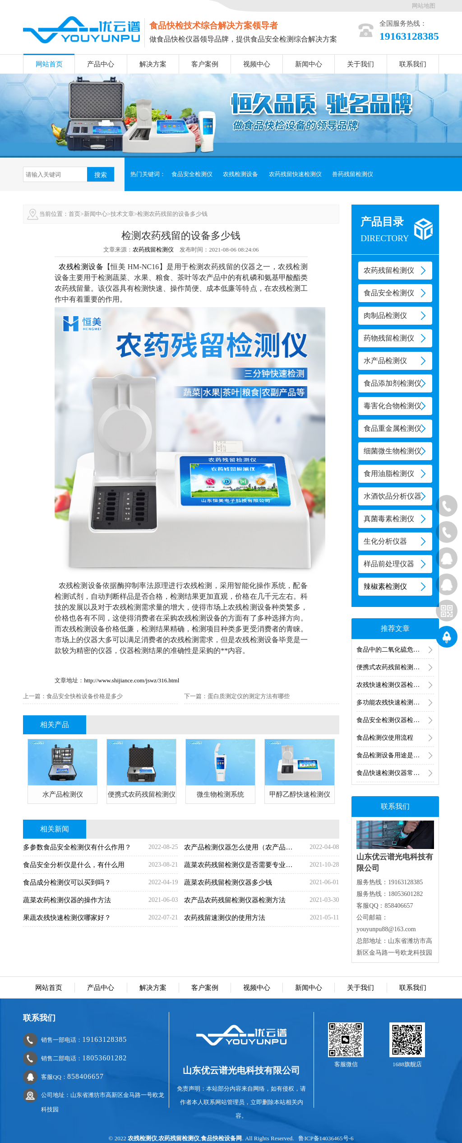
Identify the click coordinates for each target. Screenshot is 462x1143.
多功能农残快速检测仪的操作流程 (395, 702)
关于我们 (360, 64)
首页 (74, 213)
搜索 (100, 174)
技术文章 (122, 213)
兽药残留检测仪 (352, 174)
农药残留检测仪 (153, 249)
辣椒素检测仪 (385, 586)
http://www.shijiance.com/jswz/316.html (131, 680)
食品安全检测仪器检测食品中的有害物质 (395, 720)
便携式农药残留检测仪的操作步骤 (395, 667)
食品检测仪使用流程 (384, 737)
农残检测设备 (240, 174)
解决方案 (152, 64)
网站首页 (49, 64)
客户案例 (204, 64)
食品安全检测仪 (192, 174)
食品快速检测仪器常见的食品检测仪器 (395, 773)
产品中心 (100, 64)
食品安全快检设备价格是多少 (84, 696)
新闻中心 (308, 64)
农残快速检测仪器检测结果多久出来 (395, 684)
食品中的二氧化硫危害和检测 (395, 649)
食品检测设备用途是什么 (391, 755)
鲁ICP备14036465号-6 (325, 1138)
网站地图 (423, 5)
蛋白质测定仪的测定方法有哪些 (249, 696)
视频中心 (256, 64)
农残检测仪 (142, 1138)
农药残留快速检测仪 (295, 174)
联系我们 (412, 64)
